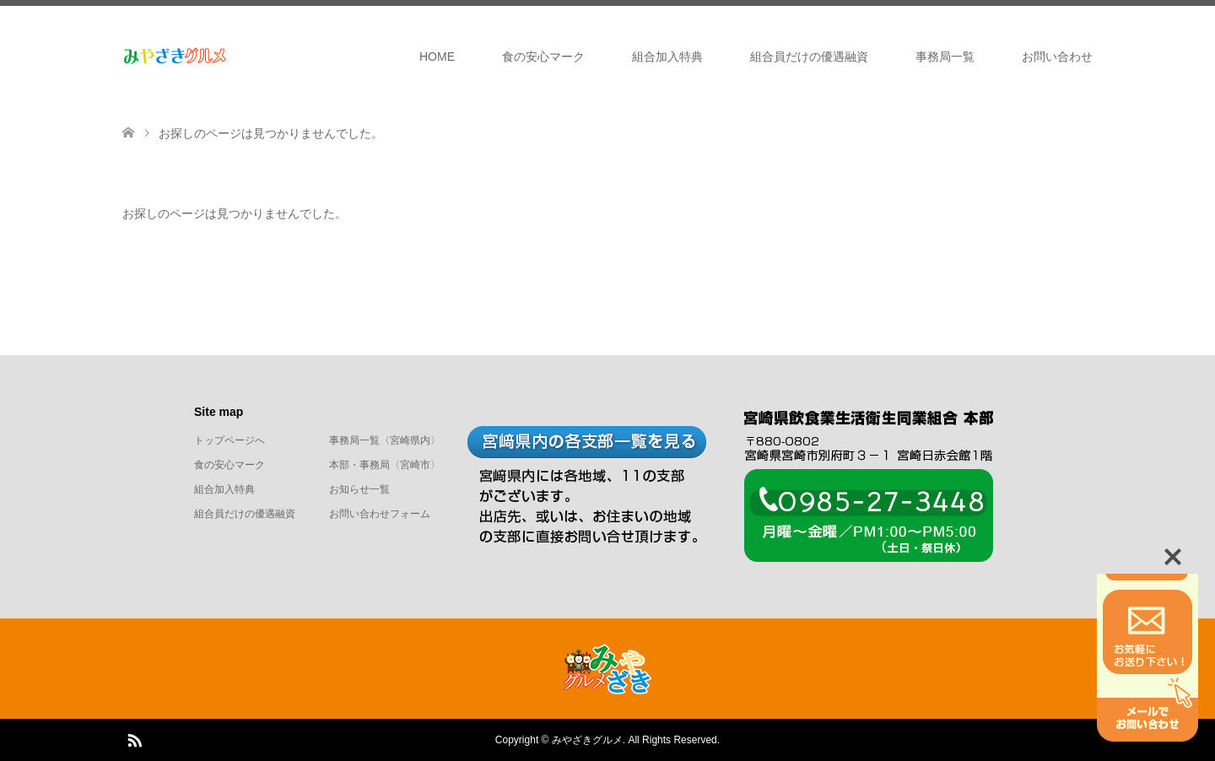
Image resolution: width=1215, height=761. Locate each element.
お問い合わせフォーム (379, 514)
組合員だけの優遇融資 (809, 56)
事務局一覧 (945, 56)
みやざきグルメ (587, 740)
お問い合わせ (1057, 56)
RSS (134, 739)
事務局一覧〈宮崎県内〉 (384, 440)
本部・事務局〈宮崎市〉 (384, 465)
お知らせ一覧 (359, 489)
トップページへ (229, 440)
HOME (437, 56)
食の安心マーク (543, 56)
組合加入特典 (667, 56)
